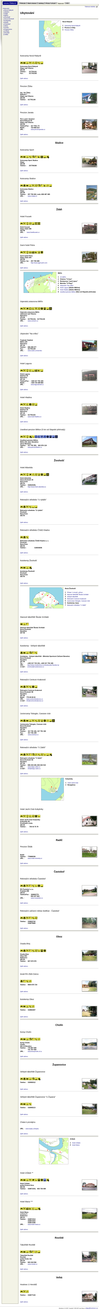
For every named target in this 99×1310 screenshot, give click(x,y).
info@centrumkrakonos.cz (34, 701)
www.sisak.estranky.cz (35, 858)
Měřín (6, 15)
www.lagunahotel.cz (37, 384)
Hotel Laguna (64, 287)
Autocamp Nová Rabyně (72, 25)
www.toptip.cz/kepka (32, 1128)
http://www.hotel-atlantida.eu (37, 487)
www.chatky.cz (32, 196)
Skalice (7, 12)
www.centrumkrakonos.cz (34, 699)
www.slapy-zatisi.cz (34, 767)
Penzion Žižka (69, 30)
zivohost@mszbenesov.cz (35, 667)
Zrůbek (7, 31)
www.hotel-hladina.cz (34, 416)
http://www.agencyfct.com (39, 263)
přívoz (81, 592)
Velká (6, 34)
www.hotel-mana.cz (34, 1224)
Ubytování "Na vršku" (67, 285)
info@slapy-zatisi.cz (34, 768)
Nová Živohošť (9, 19)
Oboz (6, 26)
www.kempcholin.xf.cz (35, 1051)
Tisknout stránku (90, 6)
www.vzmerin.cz (33, 321)
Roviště (7, 33)
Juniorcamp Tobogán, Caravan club (78, 601)
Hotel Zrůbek (76, 1143)
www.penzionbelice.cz (35, 447)
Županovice (8, 29)
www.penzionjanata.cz (38, 129)
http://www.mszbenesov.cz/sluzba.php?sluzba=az (43, 665)
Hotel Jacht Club (72, 783)
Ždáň (6, 13)
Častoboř (7, 24)
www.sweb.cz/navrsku (35, 350)
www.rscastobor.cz (37, 898)
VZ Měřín (63, 277)
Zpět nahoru (24, 78)
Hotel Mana (75, 1145)
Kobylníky (8, 20)
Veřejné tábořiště (72, 596)
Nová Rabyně (9, 10)
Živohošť (7, 17)
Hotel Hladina (64, 290)
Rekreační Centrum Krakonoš (76, 599)
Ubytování (6, 8)
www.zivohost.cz (33, 734)
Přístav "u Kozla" (72, 592)
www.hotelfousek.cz (33, 232)
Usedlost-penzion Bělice (68, 292)
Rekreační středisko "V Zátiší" (76, 605)
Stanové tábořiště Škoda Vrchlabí (77, 594)
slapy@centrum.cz (92, 1308)
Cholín (7, 27)
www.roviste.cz (32, 1264)
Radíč (6, 22)
